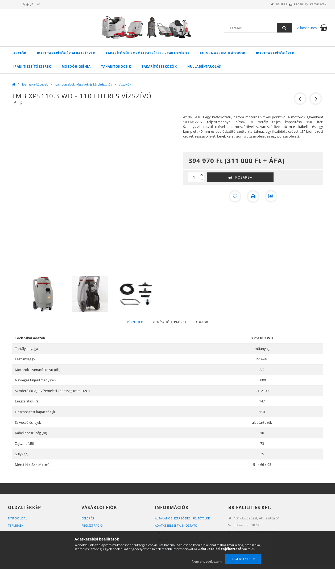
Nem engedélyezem (207, 561)
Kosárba (243, 177)
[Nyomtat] (253, 196)
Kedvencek (315, 4)
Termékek (16, 525)
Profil (289, 4)
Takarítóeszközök (159, 66)
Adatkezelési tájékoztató (176, 525)
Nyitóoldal (17, 518)
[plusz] (201, 174)
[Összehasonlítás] (271, 196)
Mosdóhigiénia (76, 66)
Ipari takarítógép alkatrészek (66, 53)
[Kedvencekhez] (235, 196)
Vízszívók (125, 84)
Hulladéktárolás (204, 66)
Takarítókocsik (116, 66)
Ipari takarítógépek (275, 53)
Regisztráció (92, 525)
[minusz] (201, 179)
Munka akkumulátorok (222, 53)
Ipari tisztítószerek (32, 66)
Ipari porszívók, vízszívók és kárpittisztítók (83, 84)
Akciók (19, 53)
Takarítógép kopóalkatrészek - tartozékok (147, 53)
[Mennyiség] (193, 177)
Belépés (266, 4)
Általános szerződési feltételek (182, 518)
